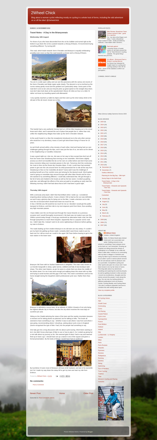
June (104, 207)
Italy (99, 332)
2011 (102, 162)
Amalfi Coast (102, 303)
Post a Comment (38, 385)
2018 (102, 142)
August (104, 201)
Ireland (100, 329)
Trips (99, 376)
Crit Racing (101, 311)
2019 (102, 139)
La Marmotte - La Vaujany (106, 335)
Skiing (100, 363)
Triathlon (101, 374)
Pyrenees (101, 350)
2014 (102, 153)
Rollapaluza (102, 355)
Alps (99, 301)
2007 (102, 225)
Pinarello (101, 348)
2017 (102, 144)
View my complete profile (106, 290)
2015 (102, 150)
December (105, 167)
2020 (102, 136)
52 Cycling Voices (104, 298)
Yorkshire (101, 381)
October (105, 199)
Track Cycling (102, 371)
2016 (102, 147)
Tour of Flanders (103, 368)
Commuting (102, 306)
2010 (102, 165)
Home (62, 393)
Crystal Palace (103, 314)
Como (100, 308)
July (103, 204)
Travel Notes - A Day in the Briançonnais (110, 182)
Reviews (101, 353)
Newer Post (35, 393)
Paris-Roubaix (102, 345)
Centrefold (105, 195)
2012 (102, 159)
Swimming (101, 366)
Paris (100, 342)
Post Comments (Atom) (46, 398)
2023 (102, 127)
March (104, 213)
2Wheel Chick (43, 13)
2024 (102, 124)
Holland (100, 327)
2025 (102, 121)
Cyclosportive (102, 319)
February (105, 216)
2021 (102, 133)
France (100, 321)
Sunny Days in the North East (111, 178)
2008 (102, 222)
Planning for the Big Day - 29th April (113, 175)
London (100, 337)
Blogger (90, 432)
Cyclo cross (102, 316)
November (105, 170)
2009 (102, 219)
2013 (102, 156)
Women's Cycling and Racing (107, 379)
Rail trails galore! (112, 46)
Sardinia (101, 361)
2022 (102, 130)
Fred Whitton (102, 324)
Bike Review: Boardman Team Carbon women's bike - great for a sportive (117, 33)
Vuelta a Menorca (107, 172)
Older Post (88, 393)
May (103, 210)
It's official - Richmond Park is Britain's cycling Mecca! (116, 60)
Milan (100, 340)
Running (101, 358)
